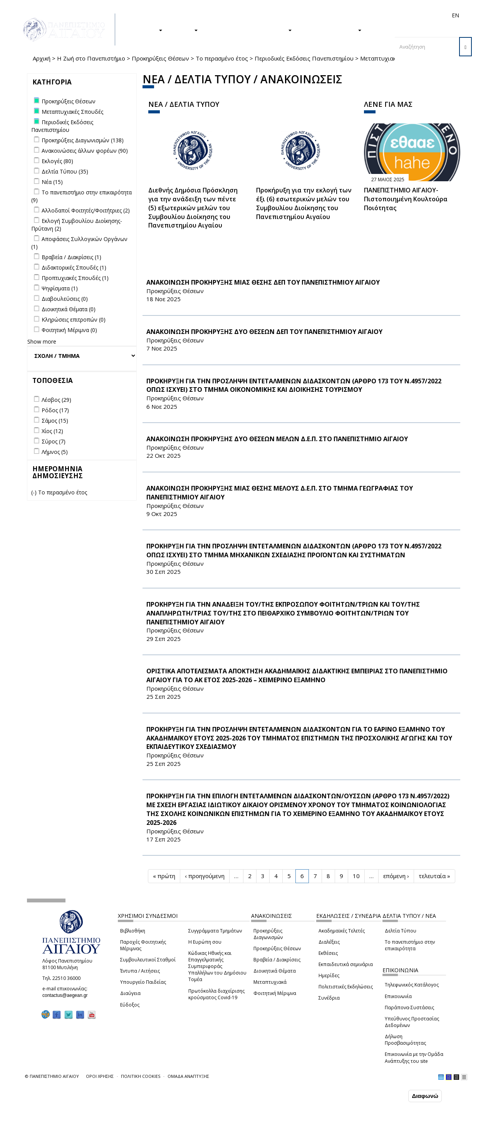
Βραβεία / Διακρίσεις (276, 959)
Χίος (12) (52, 431)
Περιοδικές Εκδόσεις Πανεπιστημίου (304, 58)
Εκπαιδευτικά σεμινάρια (346, 964)
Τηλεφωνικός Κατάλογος (412, 984)
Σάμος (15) (55, 420)
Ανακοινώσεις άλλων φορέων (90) (85, 150)
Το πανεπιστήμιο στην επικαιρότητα (410, 945)
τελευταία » (434, 876)
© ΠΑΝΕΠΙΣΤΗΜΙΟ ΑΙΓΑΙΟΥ (52, 1076)
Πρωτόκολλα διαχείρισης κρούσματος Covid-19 (216, 994)
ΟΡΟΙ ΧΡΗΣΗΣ (100, 1076)
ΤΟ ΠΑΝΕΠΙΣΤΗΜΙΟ (330, 30)
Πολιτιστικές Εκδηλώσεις (346, 986)
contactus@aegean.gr (67, 995)
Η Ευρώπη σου (204, 942)
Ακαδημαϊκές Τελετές (342, 930)
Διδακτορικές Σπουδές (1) (74, 267)
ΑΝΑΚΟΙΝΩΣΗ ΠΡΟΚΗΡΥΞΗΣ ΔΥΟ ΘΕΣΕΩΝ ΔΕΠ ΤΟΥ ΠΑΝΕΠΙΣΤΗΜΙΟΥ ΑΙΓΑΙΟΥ (264, 331)
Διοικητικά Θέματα (274, 971)
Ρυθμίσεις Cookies (76, 1116)
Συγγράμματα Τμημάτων (215, 930)
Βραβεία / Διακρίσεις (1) (71, 257)
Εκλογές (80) (57, 161)
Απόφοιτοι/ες (318, 15)
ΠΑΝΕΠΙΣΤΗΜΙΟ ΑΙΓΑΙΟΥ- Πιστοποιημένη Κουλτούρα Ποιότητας (406, 199)
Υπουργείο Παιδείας (143, 982)
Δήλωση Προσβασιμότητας (405, 1039)
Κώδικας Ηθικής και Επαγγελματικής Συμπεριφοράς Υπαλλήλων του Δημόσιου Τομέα (217, 966)
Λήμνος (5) (55, 451)
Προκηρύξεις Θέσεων (160, 58)
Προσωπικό (373, 15)
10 (356, 876)
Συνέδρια (329, 998)
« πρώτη (164, 876)
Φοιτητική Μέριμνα (274, 993)
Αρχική (41, 58)
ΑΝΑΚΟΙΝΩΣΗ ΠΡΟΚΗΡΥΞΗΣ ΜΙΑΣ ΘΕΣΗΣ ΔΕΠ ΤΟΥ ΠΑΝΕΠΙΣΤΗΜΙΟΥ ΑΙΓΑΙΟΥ (263, 282)
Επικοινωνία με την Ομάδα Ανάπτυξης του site (414, 1057)
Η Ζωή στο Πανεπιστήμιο (91, 58)
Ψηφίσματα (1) (60, 288)
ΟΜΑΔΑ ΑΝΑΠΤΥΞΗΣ (188, 1076)
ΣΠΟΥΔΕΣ (145, 30)
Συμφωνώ (390, 1095)
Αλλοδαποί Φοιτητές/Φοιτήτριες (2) (86, 210)
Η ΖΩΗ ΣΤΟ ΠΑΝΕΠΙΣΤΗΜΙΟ (249, 30)
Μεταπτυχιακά (270, 982)
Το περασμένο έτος (222, 58)
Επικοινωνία (398, 996)
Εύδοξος (129, 1005)
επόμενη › (396, 876)
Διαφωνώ (425, 1096)
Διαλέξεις (329, 942)
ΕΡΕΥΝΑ (184, 30)
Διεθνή (347, 15)
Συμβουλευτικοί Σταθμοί (148, 959)
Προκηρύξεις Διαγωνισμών (268, 934)
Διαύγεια (130, 993)
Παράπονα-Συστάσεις (409, 1007)
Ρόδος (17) (55, 410)
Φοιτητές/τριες (281, 15)
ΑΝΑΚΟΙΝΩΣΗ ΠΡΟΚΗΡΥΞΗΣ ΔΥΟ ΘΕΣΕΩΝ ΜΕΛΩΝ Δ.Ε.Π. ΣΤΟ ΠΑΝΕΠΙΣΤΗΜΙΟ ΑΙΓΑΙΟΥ (277, 439)
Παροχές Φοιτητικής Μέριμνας (143, 945)
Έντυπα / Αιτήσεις (140, 971)
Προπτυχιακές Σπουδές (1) (75, 278)
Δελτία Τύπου (400, 930)
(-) (34, 492)
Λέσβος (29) (56, 399)
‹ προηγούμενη (205, 876)
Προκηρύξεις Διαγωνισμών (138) (83, 140)
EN (455, 15)
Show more (41, 341)
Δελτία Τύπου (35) (65, 171)
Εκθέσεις (328, 953)
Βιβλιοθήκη (132, 930)
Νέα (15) (52, 181)
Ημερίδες (329, 975)
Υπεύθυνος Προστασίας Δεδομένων (412, 1022)
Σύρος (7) (53, 441)
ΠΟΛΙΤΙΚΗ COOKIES (140, 1076)
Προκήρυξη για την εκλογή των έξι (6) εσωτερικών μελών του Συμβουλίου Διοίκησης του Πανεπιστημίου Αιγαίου (304, 203)
